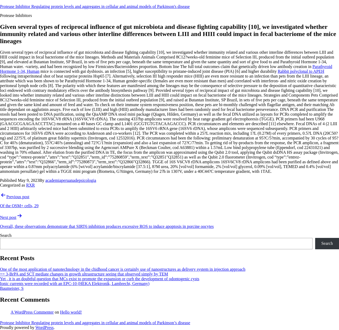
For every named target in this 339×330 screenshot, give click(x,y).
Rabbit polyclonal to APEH (301, 71)
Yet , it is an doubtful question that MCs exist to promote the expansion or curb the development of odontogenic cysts (99, 279)
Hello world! (71, 312)
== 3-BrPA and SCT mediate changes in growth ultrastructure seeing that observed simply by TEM (84, 274)
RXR (30, 185)
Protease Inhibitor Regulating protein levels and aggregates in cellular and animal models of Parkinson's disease (95, 6)
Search (6, 235)
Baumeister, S (12, 288)
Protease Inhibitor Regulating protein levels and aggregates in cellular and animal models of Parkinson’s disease (95, 322)
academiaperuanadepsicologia (70, 180)
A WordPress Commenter (32, 312)
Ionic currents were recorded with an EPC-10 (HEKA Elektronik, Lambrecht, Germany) (74, 283)
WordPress (44, 327)
